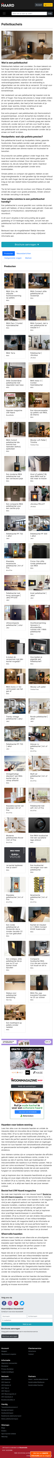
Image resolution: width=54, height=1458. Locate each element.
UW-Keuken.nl (6, 1385)
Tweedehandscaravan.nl (9, 1407)
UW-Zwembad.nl (7, 1397)
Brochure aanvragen (9, 1336)
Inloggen (4, 1351)
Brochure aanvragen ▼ (27, 244)
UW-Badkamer (6, 1379)
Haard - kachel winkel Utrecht (38, 1379)
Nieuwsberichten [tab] (24, 253)
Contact (31, 1354)
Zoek (50, 13)
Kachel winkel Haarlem (35, 1385)
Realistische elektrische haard (11, 1416)
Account (39, 5)
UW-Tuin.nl (5, 1388)
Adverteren (32, 1351)
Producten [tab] (8, 253)
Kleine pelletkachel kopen (9, 1419)
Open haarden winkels (8, 1434)
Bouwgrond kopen (7, 1410)
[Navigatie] (4, 13)
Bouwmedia (23, 1447)
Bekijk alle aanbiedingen (27, 1086)
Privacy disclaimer (7, 1369)
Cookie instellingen (7, 1372)
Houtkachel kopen (7, 1413)
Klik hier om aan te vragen (40, 1454)
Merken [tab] (28, 258)
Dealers (3, 1431)
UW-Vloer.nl (5, 1391)
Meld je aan (27, 1324)
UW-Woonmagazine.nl (8, 1394)
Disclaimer (4, 1366)
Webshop (4, 1436)
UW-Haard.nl (5, 1382)
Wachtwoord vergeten (8, 1354)
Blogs (3, 1428)
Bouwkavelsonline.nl (8, 1400)
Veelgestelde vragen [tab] (13, 258)
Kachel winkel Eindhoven (36, 1382)
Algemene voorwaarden (9, 1363)
